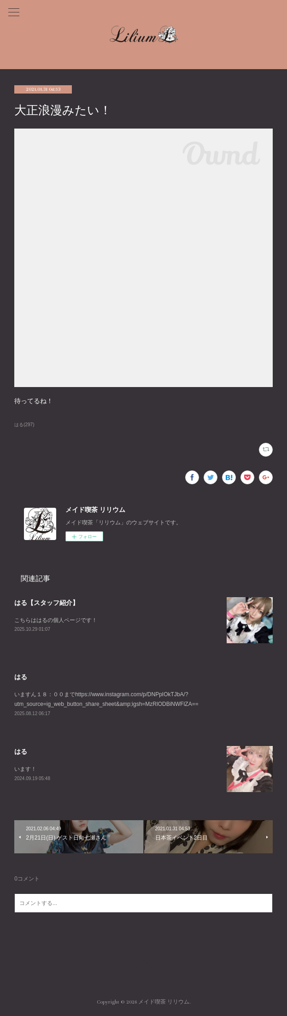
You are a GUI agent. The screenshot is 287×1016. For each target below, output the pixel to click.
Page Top (143, 965)
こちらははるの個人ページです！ (55, 620)
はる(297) (24, 424)
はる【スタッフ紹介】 (46, 602)
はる (20, 677)
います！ (25, 769)
